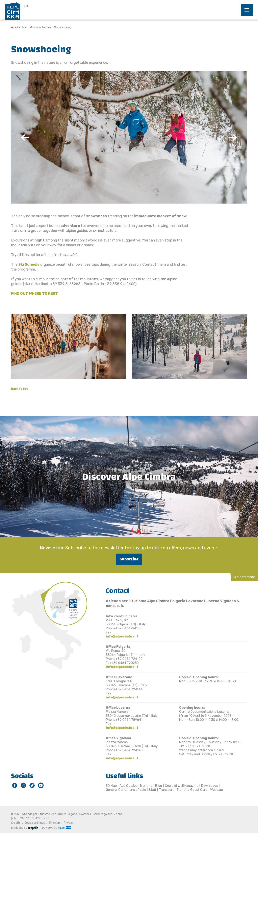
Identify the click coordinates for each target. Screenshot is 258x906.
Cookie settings (34, 822)
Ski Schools (29, 264)
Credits (16, 822)
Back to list (19, 389)
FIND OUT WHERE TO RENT (34, 293)
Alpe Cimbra (19, 27)
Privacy (69, 822)
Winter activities (40, 27)
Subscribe (129, 559)
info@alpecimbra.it (122, 636)
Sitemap (54, 822)
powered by (56, 828)
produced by (24, 828)
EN (26, 6)
